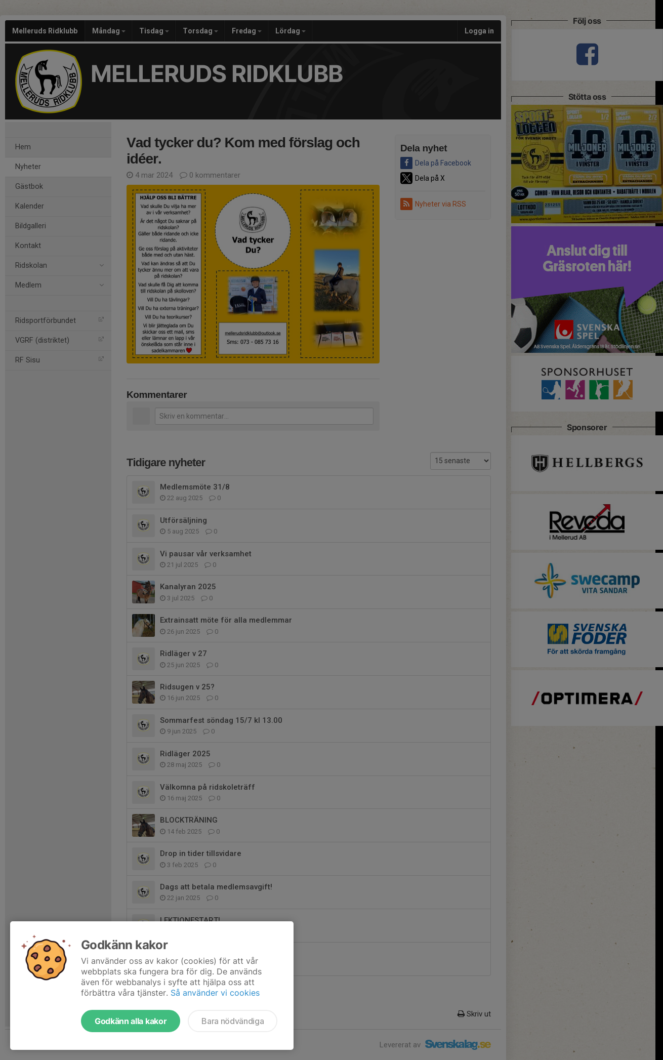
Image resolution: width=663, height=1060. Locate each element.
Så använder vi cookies (215, 993)
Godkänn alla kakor (131, 1021)
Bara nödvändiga (232, 1021)
